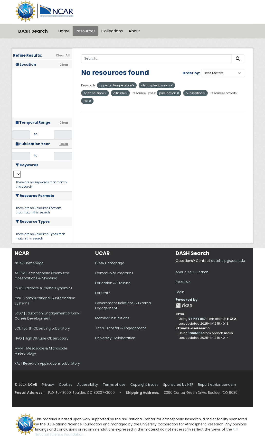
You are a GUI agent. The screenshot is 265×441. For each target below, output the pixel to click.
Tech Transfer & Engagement (120, 328)
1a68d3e (195, 333)
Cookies (65, 384)
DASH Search (33, 31)
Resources (85, 31)
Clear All (63, 55)
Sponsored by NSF (178, 384)
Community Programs (114, 273)
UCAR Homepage (109, 263)
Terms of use (114, 384)
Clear (63, 65)
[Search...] (156, 58)
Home (64, 31)
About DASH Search (192, 272)
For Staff (102, 293)
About (134, 31)
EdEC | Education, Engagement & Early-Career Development (48, 316)
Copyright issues (144, 384)
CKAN (184, 305)
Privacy (48, 384)
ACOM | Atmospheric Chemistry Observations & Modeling (42, 276)
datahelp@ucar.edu (228, 260)
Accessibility (87, 384)
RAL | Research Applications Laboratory (47, 363)
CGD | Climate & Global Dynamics (43, 288)
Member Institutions (112, 318)
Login (180, 292)
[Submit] (238, 58)
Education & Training (113, 283)
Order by (190, 73)
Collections (112, 31)
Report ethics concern (217, 384)
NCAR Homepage (29, 263)
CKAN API (183, 282)
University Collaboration (115, 338)
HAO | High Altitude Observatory (41, 338)
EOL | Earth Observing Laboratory (42, 328)
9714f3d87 (197, 318)
